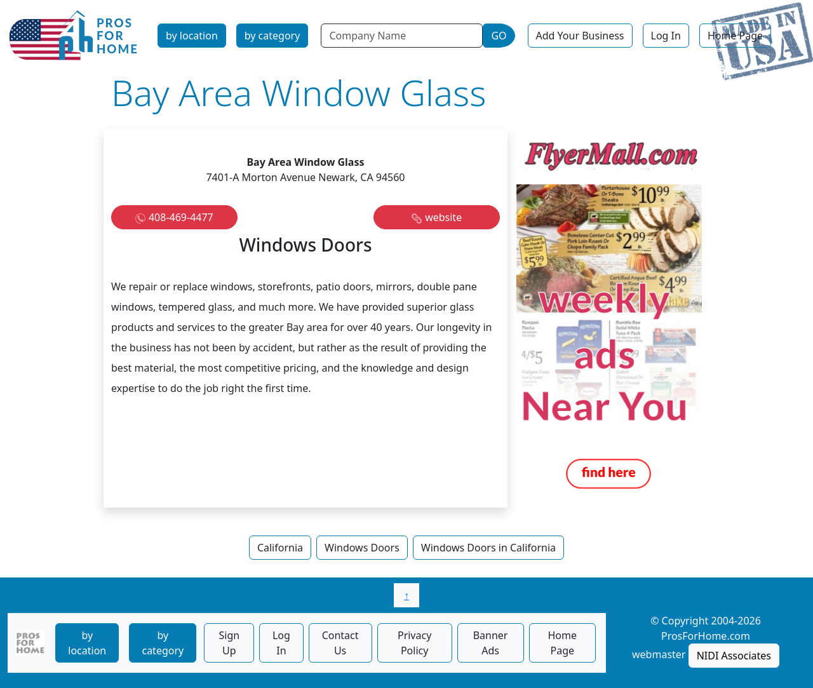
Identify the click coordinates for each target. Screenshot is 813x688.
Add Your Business (580, 36)
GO (498, 36)
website (443, 217)
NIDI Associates (734, 656)
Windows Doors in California (488, 548)
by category (272, 36)
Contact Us (340, 643)
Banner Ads (490, 643)
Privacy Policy (414, 643)
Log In (666, 36)
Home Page (735, 36)
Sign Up (228, 643)
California (280, 548)
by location (192, 36)
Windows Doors (362, 548)
